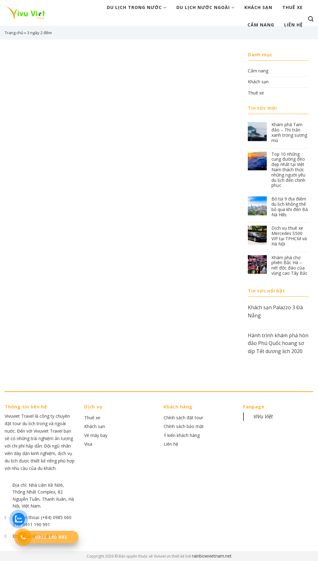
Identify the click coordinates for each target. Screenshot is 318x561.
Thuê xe (292, 7)
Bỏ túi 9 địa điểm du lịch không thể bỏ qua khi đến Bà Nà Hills (289, 206)
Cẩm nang (261, 25)
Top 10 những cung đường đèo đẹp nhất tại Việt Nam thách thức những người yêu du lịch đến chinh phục (288, 170)
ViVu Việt (263, 416)
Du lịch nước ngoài (205, 7)
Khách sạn (258, 7)
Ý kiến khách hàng (182, 435)
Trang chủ (14, 32)
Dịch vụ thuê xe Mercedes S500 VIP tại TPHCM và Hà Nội (289, 236)
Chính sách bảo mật (184, 426)
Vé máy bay (95, 435)
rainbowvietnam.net (212, 556)
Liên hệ (293, 25)
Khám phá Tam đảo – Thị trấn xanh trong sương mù (289, 132)
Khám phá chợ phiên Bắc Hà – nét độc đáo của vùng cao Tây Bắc (289, 265)
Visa (88, 444)
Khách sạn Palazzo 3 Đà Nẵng (275, 311)
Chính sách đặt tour (183, 418)
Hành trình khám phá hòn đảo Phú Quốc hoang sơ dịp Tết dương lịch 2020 (278, 343)
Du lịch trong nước (136, 7)
